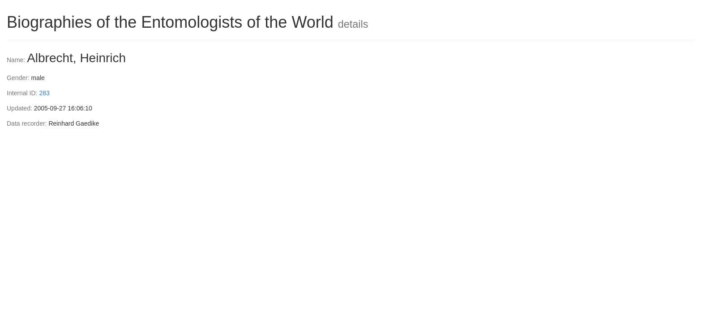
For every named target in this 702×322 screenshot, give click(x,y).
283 (44, 93)
